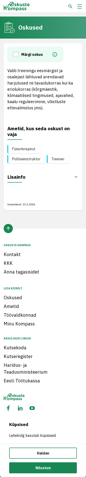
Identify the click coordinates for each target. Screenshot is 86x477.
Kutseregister (18, 356)
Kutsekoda (15, 347)
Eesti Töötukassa (22, 381)
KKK (8, 263)
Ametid (11, 306)
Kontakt (12, 254)
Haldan (43, 453)
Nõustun (43, 468)
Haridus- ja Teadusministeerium (25, 368)
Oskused (13, 297)
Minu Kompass (19, 324)
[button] (17, 54)
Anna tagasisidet (21, 272)
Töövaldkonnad (20, 315)
